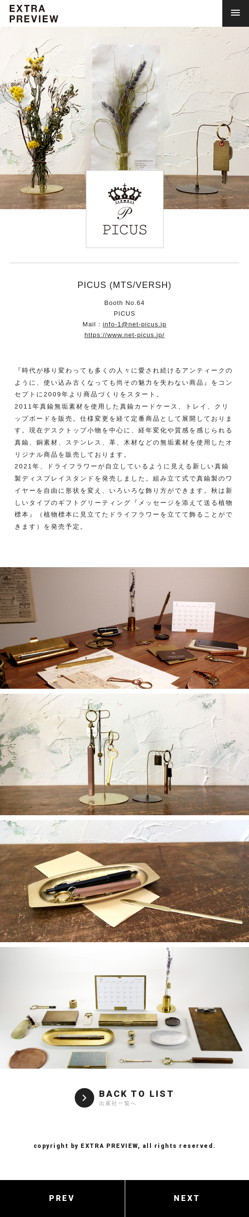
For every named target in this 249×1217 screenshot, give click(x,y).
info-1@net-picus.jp (134, 324)
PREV (62, 1198)
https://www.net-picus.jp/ (124, 335)
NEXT (187, 1198)
